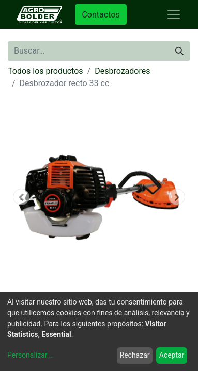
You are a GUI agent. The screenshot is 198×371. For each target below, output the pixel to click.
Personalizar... (30, 355)
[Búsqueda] (179, 51)
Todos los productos (45, 71)
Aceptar (172, 355)
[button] (21, 197)
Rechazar (135, 355)
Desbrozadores (122, 71)
